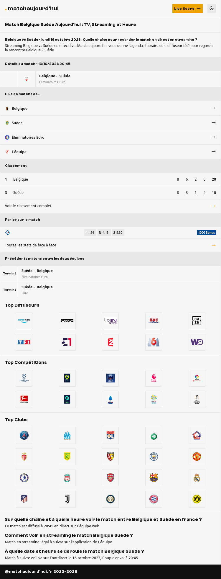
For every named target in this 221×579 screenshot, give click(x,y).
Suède (18, 192)
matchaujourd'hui (33, 8)
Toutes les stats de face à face (110, 245)
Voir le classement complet (110, 205)
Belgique (20, 179)
